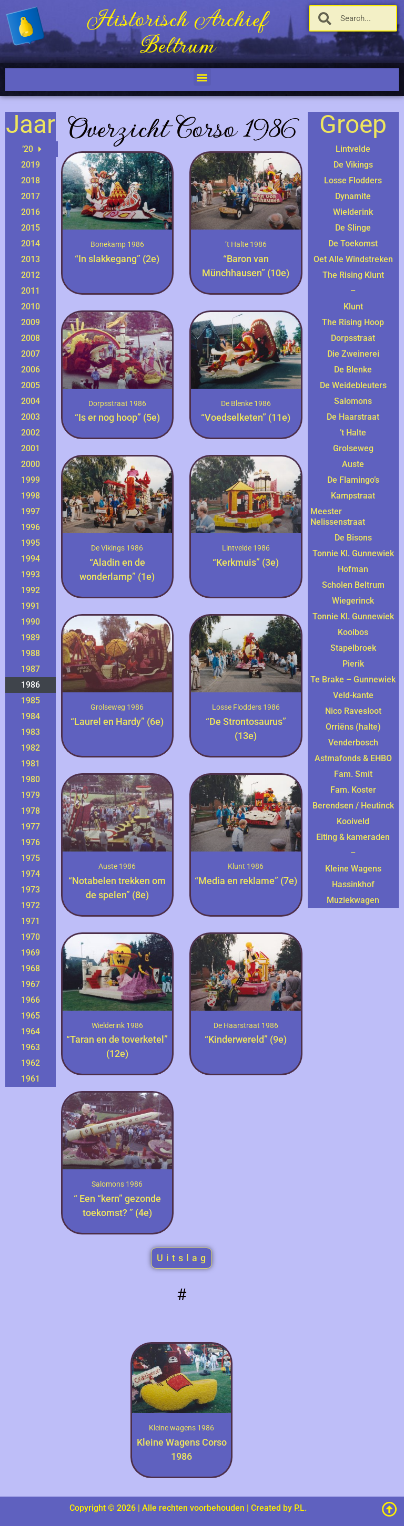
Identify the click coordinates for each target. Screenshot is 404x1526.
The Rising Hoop (353, 322)
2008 (30, 338)
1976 (30, 842)
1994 (30, 559)
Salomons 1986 (117, 1184)
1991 (30, 606)
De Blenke (353, 370)
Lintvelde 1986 (246, 548)
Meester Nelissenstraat (337, 516)
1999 (30, 480)
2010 (30, 307)
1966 (30, 1000)
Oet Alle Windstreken (353, 259)
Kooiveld (353, 821)
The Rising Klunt (353, 275)
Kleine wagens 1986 (181, 1428)
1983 (30, 732)
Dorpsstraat (353, 338)
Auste (353, 464)
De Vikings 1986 (117, 548)
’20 (32, 149)
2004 (30, 401)
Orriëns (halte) (353, 727)
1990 (30, 622)
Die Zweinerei (353, 354)
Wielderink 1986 (117, 1025)
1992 (30, 590)
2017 (30, 196)
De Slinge (353, 228)
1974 (30, 874)
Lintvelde (353, 149)
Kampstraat (353, 496)
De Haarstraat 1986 (246, 1025)
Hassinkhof (353, 884)
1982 (30, 748)
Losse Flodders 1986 (246, 707)
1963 (30, 1047)
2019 (30, 165)
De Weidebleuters (353, 385)
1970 (30, 937)
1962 (30, 1063)
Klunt (353, 307)
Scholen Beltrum (353, 585)
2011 (30, 291)
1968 (30, 968)
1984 (30, 716)
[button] (202, 77)
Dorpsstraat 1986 (117, 403)
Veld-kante (353, 695)
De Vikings (353, 165)
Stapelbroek (353, 648)
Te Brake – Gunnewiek (353, 679)
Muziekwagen (353, 900)
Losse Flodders (353, 180)
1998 (30, 496)
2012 (30, 275)
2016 (30, 212)
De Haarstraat (353, 417)
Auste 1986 (117, 866)
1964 (30, 1031)
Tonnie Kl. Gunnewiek (353, 553)
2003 (30, 417)
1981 (30, 764)
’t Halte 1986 (246, 244)
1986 (30, 685)
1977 (30, 827)
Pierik (353, 664)
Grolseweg (353, 448)
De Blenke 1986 (246, 403)
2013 (30, 259)
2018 (30, 180)
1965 (30, 1016)
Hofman (353, 569)
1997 (30, 511)
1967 (30, 984)
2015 (30, 228)
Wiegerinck (353, 601)
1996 (30, 527)
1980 (30, 779)
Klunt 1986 (246, 866)
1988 (30, 653)
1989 (30, 637)
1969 (30, 953)
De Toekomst (353, 243)
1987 (30, 669)
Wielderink (353, 212)
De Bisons (353, 538)
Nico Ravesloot (353, 711)
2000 (30, 464)
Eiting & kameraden (353, 837)
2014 (30, 243)
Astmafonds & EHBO (353, 758)
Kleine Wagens (353, 869)
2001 (30, 448)
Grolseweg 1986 (117, 707)
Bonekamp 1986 (117, 244)
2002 (30, 433)
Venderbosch (353, 743)
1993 (30, 574)
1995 (30, 543)
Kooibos (353, 632)
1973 (30, 890)
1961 (30, 1079)
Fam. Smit (353, 774)
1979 (30, 795)
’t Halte (353, 433)
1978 (30, 811)
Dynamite (353, 196)
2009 (30, 322)
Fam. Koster (353, 790)
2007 (30, 354)
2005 (30, 385)
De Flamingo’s (353, 480)
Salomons (353, 401)
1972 (30, 905)
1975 (30, 858)
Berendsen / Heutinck (353, 806)
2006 (30, 370)
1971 (30, 921)
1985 (30, 700)
